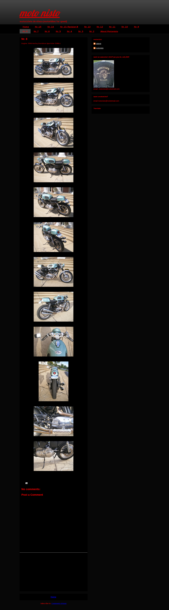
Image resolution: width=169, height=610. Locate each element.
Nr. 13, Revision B (69, 26)
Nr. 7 (36, 31)
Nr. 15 (38, 26)
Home (26, 26)
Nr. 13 (87, 26)
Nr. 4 (69, 31)
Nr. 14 (50, 26)
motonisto (100, 48)
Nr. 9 (136, 26)
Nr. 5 (58, 31)
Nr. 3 (80, 31)
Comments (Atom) (59, 603)
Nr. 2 (91, 31)
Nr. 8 (25, 31)
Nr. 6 (47, 31)
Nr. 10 (124, 26)
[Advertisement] (53, 571)
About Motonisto (109, 31)
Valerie (98, 44)
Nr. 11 (112, 26)
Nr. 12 (100, 26)
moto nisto (39, 12)
